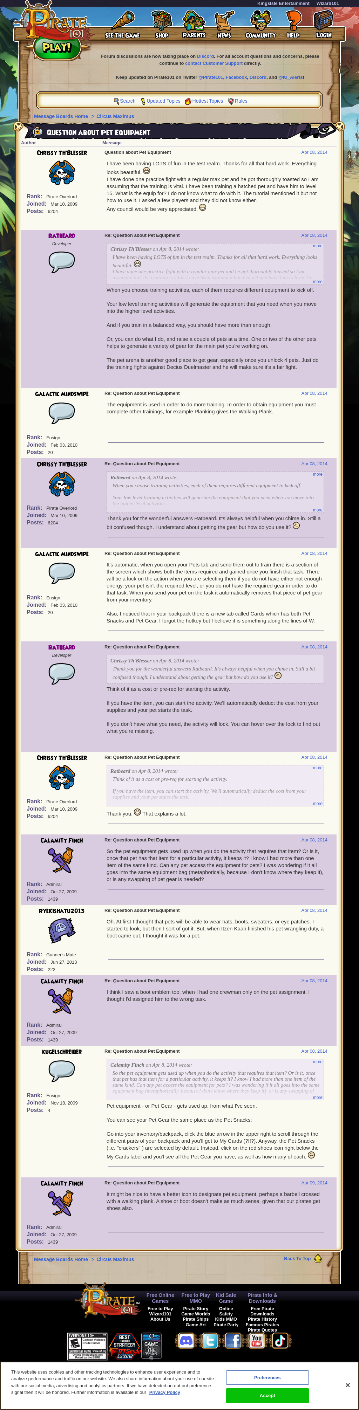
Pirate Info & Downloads (262, 1298)
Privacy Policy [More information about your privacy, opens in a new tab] (164, 1396)
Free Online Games (160, 1298)
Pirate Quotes (262, 1330)
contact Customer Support (214, 63)
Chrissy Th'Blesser (62, 153)
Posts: (36, 211)
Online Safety (226, 1311)
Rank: (35, 196)
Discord (205, 56)
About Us (160, 1319)
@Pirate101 (210, 77)
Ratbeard (61, 236)
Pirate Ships (196, 1319)
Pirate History (262, 1319)
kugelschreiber (62, 1052)
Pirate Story (195, 1308)
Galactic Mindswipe (62, 394)
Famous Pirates (262, 1324)
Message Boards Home (61, 116)
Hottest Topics (207, 101)
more (318, 245)
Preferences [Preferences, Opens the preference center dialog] (267, 1381)
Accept (267, 1399)
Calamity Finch (62, 841)
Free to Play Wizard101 (160, 1311)
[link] (179, 1345)
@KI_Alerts (290, 77)
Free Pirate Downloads (262, 1311)
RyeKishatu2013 (62, 911)
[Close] (347, 1389)
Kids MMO (226, 1319)
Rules (241, 101)
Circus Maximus (115, 116)
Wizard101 (328, 3)
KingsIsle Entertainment (283, 3)
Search (127, 101)
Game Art (196, 1324)
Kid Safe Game (226, 1298)
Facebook (236, 77)
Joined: (37, 204)
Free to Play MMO (196, 1298)
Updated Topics (163, 101)
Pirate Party (226, 1324)
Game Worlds (195, 1313)
